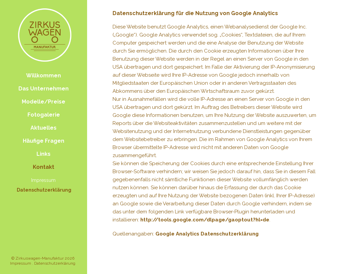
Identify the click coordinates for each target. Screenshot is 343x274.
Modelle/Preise (43, 101)
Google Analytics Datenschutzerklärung (207, 234)
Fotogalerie (43, 115)
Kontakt (43, 167)
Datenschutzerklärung (44, 190)
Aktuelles (43, 128)
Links (44, 154)
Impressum (43, 180)
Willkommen (43, 75)
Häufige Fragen (43, 141)
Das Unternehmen (43, 88)
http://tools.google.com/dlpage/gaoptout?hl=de (204, 220)
